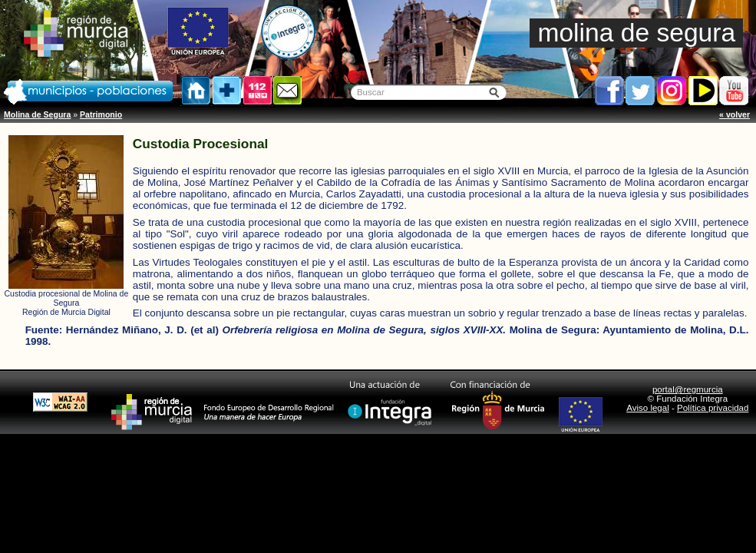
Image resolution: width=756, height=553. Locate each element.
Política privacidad (712, 407)
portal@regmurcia (687, 389)
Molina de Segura (37, 114)
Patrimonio (101, 114)
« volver (734, 114)
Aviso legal (647, 407)
